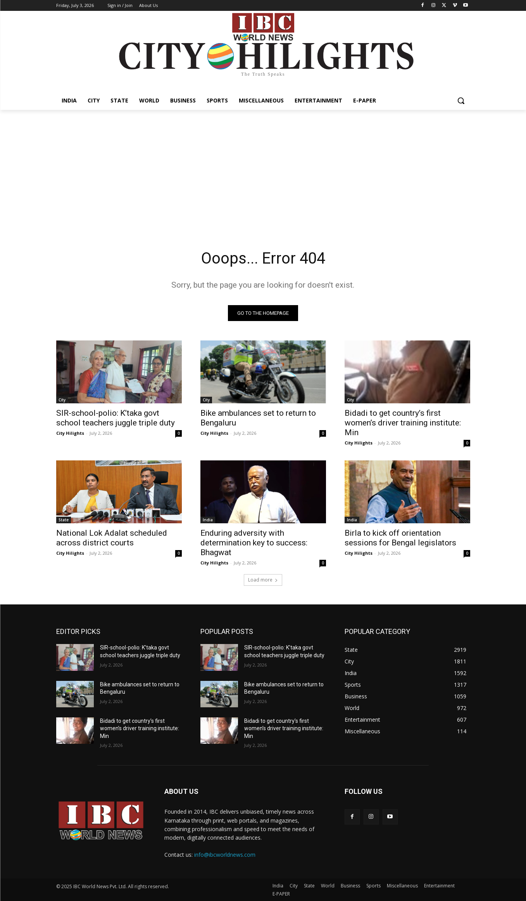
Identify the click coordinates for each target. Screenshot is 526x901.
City (62, 400)
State (64, 520)
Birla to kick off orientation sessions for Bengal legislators (400, 537)
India (208, 520)
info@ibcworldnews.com (224, 854)
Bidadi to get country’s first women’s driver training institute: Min (403, 422)
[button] (461, 100)
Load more (263, 579)
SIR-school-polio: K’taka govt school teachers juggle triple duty (115, 417)
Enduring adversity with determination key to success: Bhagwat (253, 542)
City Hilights (70, 433)
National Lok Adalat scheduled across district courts (111, 537)
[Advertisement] (263, 168)
